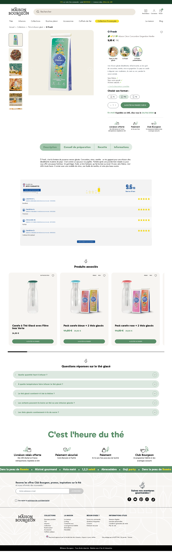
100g (123, 97)
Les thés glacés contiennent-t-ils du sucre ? (38, 412)
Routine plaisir (48, 528)
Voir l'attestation (32, 190)
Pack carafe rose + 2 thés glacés (134, 325)
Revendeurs (67, 528)
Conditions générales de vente (118, 524)
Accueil (11, 27)
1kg (135, 97)
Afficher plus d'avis (86, 241)
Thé (45, 521)
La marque (67, 519)
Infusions (46, 524)
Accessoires (47, 530)
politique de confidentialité (38, 501)
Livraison (89, 524)
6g (112, 97)
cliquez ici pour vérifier (88, 537)
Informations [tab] (121, 147)
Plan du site (112, 526)
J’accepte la (33, 501)
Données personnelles (115, 521)
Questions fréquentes (93, 521)
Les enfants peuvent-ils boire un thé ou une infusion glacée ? (46, 403)
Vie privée (123, 537)
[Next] (90, 69)
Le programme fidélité (71, 526)
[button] (86, 375)
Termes (130, 537)
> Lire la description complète (118, 86)
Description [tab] (50, 147)
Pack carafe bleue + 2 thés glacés (84, 325)
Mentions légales (114, 519)
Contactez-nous (68, 524)
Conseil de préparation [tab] (77, 147)
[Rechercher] (84, 12)
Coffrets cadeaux (49, 532)
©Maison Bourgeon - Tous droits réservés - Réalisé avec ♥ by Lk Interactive (86, 548)
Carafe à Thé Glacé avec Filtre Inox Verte (30, 327)
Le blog (66, 521)
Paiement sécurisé (92, 526)
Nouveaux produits (50, 519)
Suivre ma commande (93, 519)
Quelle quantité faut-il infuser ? (32, 375)
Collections (47, 526)
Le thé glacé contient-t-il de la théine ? (36, 393)
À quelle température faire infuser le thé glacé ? (40, 384)
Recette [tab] (102, 147)
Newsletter (67, 530)
